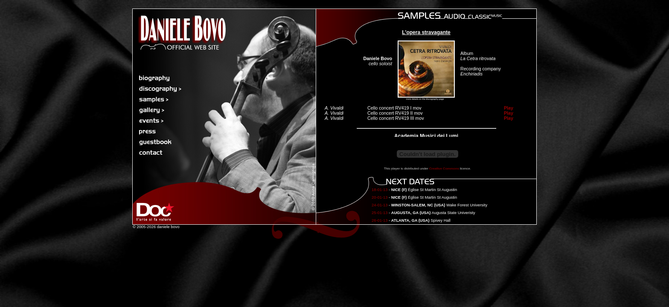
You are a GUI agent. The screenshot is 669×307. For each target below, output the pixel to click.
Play (508, 107)
